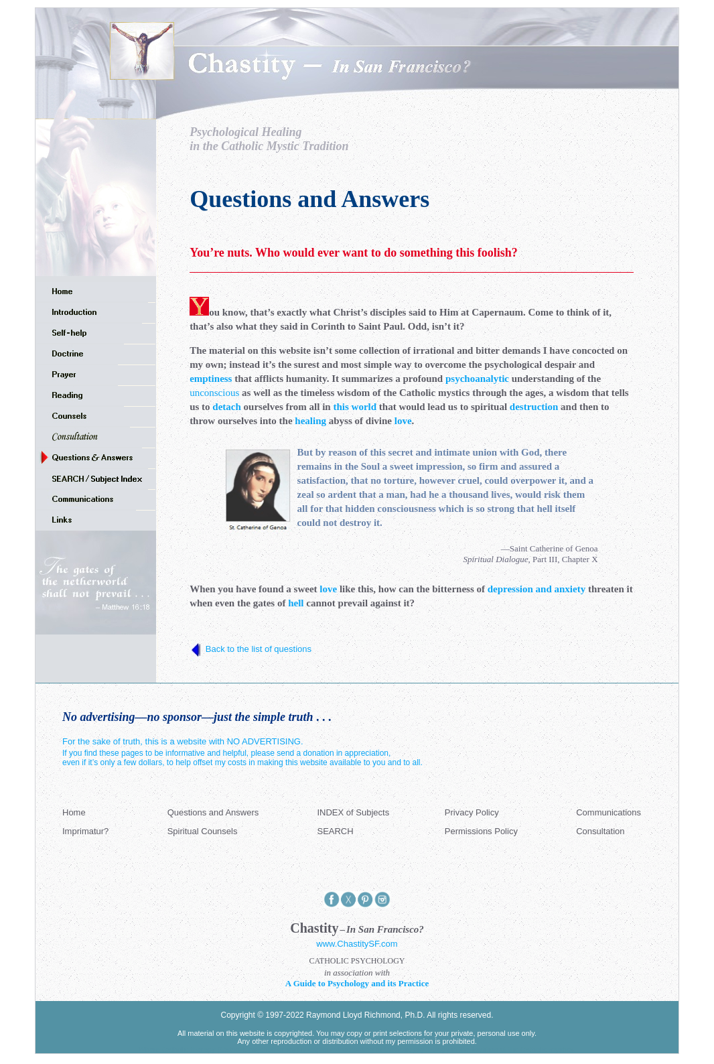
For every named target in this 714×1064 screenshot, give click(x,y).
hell (295, 603)
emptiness (211, 378)
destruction (534, 406)
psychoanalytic (477, 378)
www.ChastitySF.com (356, 944)
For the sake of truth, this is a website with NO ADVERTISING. (182, 741)
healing (310, 420)
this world (354, 406)
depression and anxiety (536, 589)
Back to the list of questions (258, 649)
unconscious (214, 392)
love (403, 420)
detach (226, 406)
